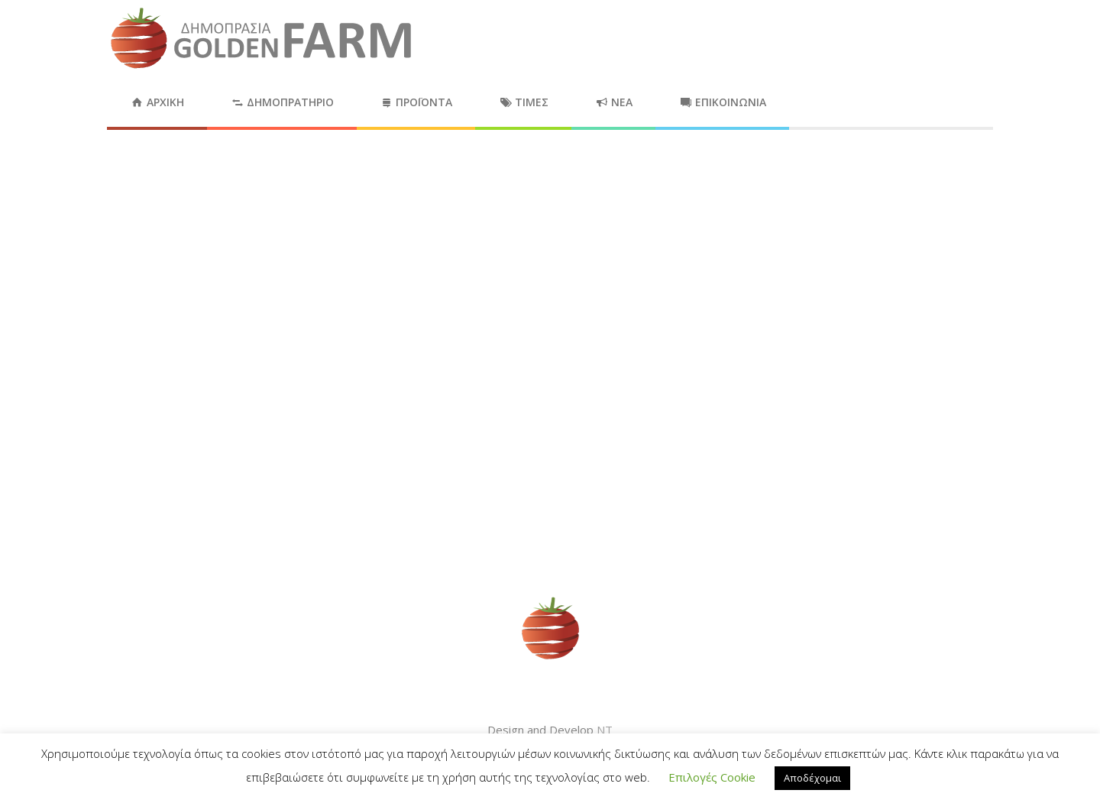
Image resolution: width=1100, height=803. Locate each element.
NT (605, 729)
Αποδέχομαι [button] (812, 778)
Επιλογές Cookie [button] (711, 777)
